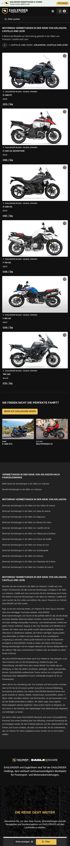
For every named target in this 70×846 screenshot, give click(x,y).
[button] (35, 79)
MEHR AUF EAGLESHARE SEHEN (20, 411)
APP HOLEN (62, 3)
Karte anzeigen (24, 842)
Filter (46, 842)
